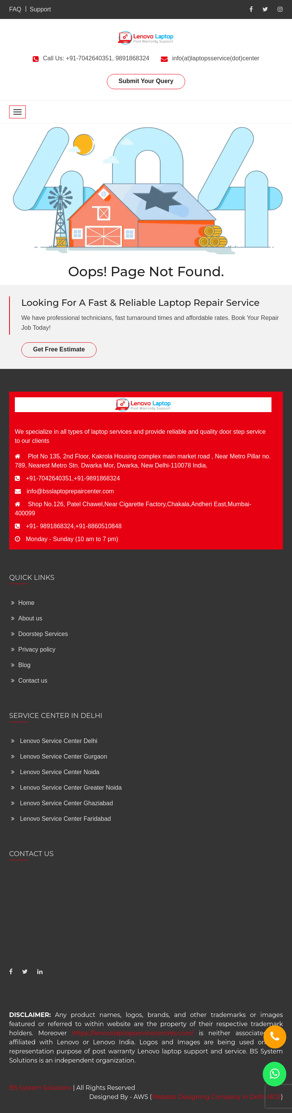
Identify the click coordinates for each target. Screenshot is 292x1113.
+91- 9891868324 (50, 526)
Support (40, 9)
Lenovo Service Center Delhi (54, 741)
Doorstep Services (39, 634)
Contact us (29, 680)
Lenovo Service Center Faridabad (61, 818)
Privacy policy (33, 649)
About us (26, 618)
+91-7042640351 (49, 478)
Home (23, 603)
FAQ (15, 9)
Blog (20, 665)
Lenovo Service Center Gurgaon (59, 756)
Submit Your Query (146, 81)
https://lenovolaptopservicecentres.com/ (133, 1033)
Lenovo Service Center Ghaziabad (62, 803)
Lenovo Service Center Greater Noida (66, 787)
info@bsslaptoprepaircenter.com (70, 491)
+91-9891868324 (97, 478)
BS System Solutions (40, 1087)
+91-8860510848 (98, 526)
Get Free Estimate (59, 349)
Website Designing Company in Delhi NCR (216, 1096)
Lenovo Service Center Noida (55, 772)
